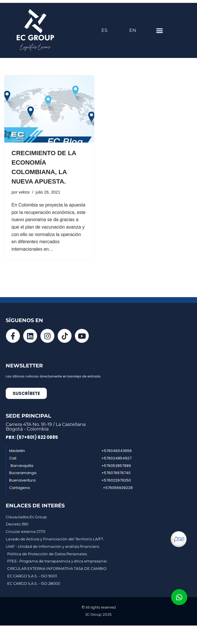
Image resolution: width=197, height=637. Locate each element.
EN (132, 30)
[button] (159, 30)
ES (104, 30)
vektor (24, 192)
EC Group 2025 (99, 614)
